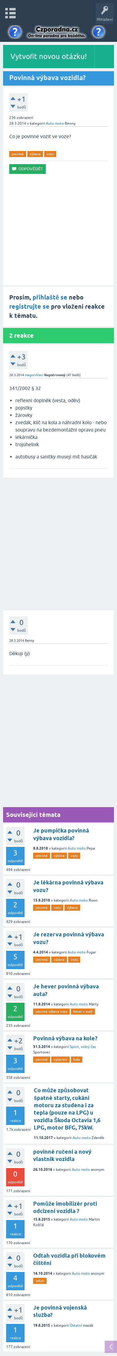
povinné (42, 1059)
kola (76, 1059)
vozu (50, 154)
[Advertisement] (58, 229)
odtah (40, 1281)
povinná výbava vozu (51, 1011)
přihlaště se (50, 297)
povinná (18, 154)
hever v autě (82, 1011)
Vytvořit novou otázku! (48, 56)
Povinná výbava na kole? (65, 1038)
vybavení (60, 1059)
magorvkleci (34, 375)
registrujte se (29, 306)
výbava (35, 154)
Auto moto (55, 123)
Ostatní (76, 1325)
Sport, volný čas (83, 1047)
